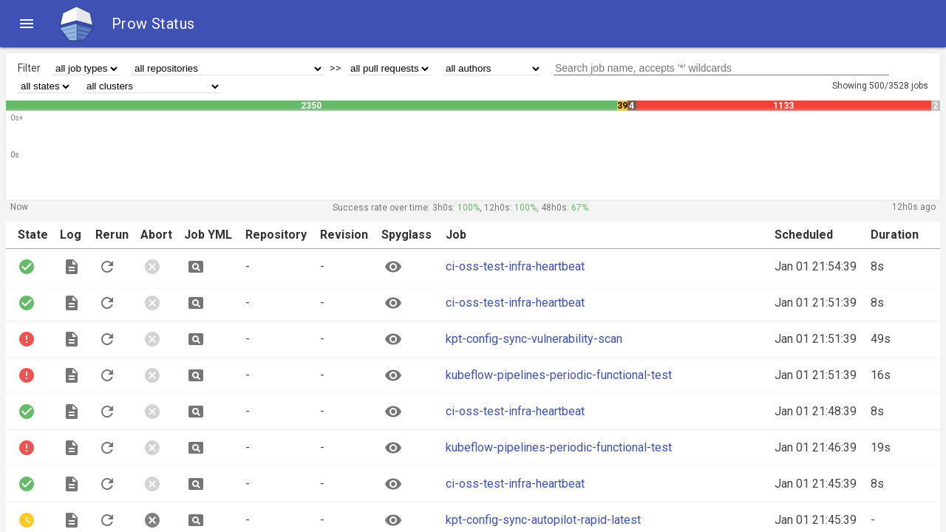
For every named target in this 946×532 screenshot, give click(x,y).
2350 (311, 105)
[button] (26, 23)
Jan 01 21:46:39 (816, 447)
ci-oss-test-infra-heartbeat (515, 266)
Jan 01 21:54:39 (816, 266)
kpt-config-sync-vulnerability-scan (534, 339)
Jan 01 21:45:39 (816, 484)
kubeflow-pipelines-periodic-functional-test (559, 375)
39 (622, 105)
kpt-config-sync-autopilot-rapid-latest (543, 520)
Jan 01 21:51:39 (816, 303)
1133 (783, 105)
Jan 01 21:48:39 (816, 411)
